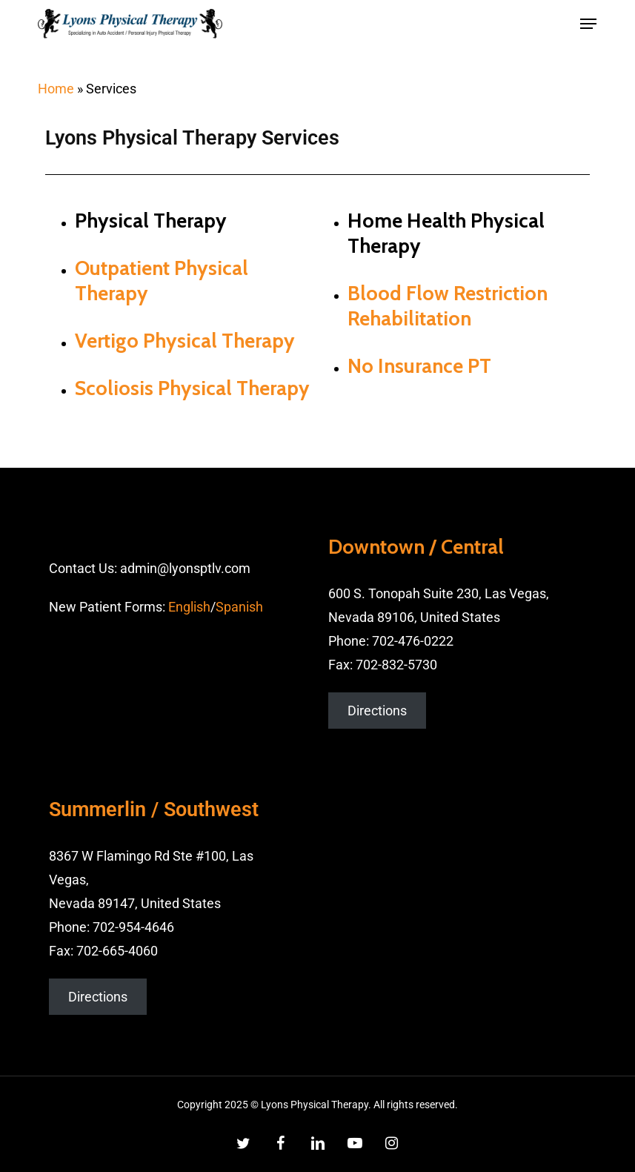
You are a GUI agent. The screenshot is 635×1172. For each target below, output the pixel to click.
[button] (588, 23)
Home (56, 88)
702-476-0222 (412, 641)
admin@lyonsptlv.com (185, 568)
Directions (377, 710)
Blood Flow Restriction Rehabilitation (448, 306)
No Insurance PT (419, 366)
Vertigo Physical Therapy (185, 340)
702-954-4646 (133, 927)
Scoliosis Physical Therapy (192, 388)
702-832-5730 (396, 664)
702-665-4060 (117, 951)
